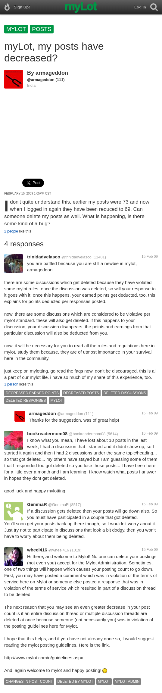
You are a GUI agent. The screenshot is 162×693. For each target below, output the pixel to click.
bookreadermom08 (47, 433)
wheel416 (37, 549)
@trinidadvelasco (76, 257)
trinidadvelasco (43, 256)
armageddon (52, 73)
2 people (11, 231)
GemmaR (37, 504)
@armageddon (41, 79)
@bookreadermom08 (87, 434)
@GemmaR (58, 504)
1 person (11, 384)
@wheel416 (58, 550)
